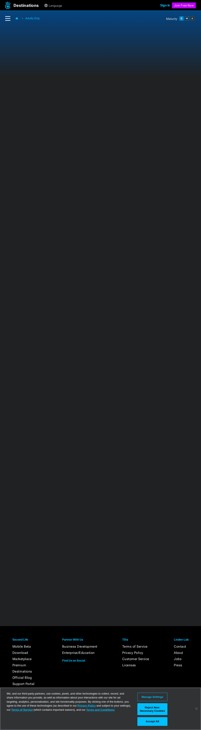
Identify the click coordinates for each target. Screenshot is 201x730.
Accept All (152, 721)
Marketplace (22, 659)
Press (178, 665)
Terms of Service (135, 646)
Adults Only (32, 18)
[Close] (196, 708)
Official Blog (22, 678)
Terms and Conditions (100, 709)
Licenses (129, 665)
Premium (19, 665)
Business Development (79, 646)
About (178, 653)
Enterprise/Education (78, 653)
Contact (180, 646)
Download (20, 653)
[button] (28, 5)
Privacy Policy (132, 653)
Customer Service (135, 659)
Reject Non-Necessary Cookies (152, 709)
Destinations (22, 671)
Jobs (178, 659)
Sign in (165, 5)
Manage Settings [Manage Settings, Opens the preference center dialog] (152, 696)
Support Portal (23, 684)
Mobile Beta (21, 646)
